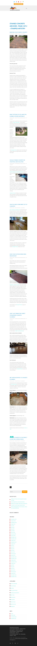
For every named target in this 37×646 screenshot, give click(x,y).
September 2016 (14, 561)
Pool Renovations (17, 163)
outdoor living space (16, 122)
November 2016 (13, 558)
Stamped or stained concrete (14, 284)
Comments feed (13, 616)
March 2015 (13, 570)
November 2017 (13, 538)
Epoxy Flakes (12, 588)
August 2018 (13, 524)
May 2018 (12, 529)
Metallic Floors (12, 595)
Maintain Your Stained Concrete (18, 32)
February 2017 (13, 553)
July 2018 (12, 525)
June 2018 (12, 527)
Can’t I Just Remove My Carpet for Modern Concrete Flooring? (17, 315)
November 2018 (13, 519)
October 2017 (13, 540)
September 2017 (14, 542)
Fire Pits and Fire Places (13, 590)
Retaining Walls (12, 599)
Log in (12, 613)
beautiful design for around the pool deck (16, 171)
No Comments (23, 33)
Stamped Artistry (14, 150)
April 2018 (12, 530)
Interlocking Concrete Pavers (14, 592)
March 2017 (13, 552)
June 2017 (12, 547)
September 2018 (14, 522)
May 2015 (12, 566)
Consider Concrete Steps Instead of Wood (18, 505)
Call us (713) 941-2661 (18, 4)
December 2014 (13, 574)
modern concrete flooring (19, 330)
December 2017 (13, 537)
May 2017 (12, 548)
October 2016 (13, 560)
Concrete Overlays (13, 585)
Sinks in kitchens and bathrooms (15, 209)
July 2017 (12, 545)
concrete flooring (14, 384)
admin (13, 33)
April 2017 (12, 550)
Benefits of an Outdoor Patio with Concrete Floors (19, 503)
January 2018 (13, 535)
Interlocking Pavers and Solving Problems (18, 501)
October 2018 (13, 520)
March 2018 (13, 532)
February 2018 (13, 533)
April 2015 (12, 568)
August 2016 (13, 563)
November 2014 (13, 576)
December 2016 (13, 556)
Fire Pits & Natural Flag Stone (14, 628)
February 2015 (13, 571)
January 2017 (13, 555)
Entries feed (13, 615)
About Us (17, 632)
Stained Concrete (17, 33)
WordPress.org (13, 618)
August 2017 (13, 543)
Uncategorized (12, 606)
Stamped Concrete (22, 117)
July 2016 (12, 565)
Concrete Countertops (13, 583)
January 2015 (13, 573)
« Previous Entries (11, 487)
